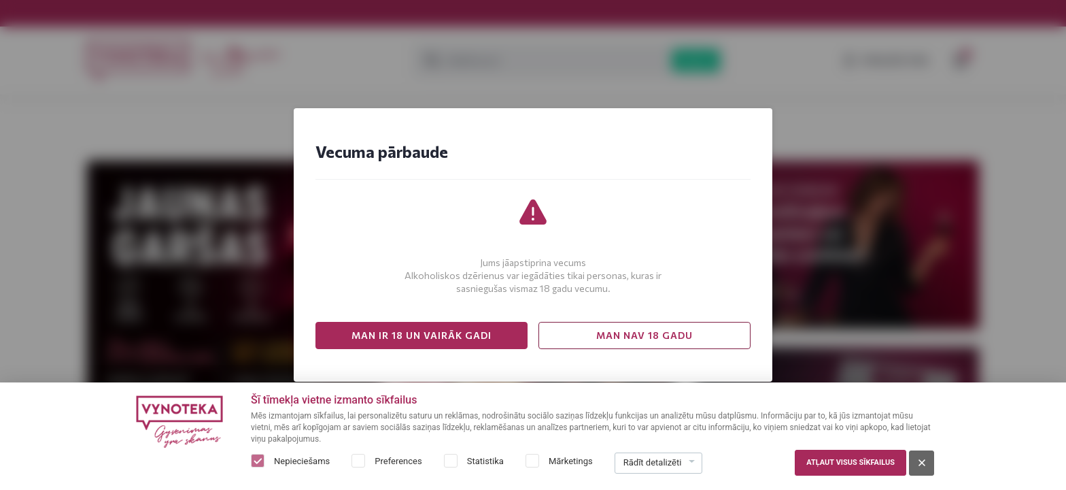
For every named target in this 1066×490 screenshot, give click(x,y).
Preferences (398, 461)
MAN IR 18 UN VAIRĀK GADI (421, 335)
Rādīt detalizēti (652, 462)
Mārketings (571, 461)
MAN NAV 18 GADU (644, 335)
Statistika (485, 461)
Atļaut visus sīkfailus (850, 462)
